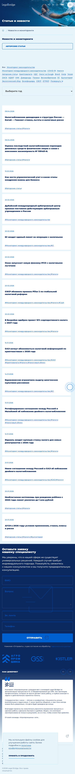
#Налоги (26, 128)
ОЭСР (38, 81)
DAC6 (4, 78)
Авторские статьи (15, 46)
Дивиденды (26, 78)
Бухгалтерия (66, 78)
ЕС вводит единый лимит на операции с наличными (34, 237)
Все (3, 67)
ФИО (8, 580)
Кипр (63, 74)
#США (61, 303)
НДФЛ (11, 78)
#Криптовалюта (12, 362)
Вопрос (9, 591)
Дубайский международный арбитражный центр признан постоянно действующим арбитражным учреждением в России (32, 209)
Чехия (70, 74)
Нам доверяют (10, 672)
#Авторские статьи (13, 128)
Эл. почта (10, 615)
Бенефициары (28, 81)
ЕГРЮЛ (46, 81)
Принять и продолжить (21, 756)
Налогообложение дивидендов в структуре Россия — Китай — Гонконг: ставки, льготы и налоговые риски (34, 118)
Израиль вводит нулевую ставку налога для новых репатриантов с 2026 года (33, 441)
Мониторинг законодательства (21, 67)
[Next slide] (70, 671)
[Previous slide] (63, 671)
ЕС (58, 78)
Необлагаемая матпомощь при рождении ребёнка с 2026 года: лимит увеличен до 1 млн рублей (34, 498)
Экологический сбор (11, 81)
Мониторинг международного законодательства (24, 71)
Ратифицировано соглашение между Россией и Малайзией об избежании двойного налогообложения (35, 410)
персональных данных (61, 646)
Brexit (57, 74)
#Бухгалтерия (36, 537)
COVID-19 (52, 71)
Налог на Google (46, 74)
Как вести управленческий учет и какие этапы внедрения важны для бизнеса (31, 178)
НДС (36, 74)
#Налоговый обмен (36, 362)
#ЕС (52, 245)
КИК (17, 78)
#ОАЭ (52, 360)
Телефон (10, 626)
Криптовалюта (25, 74)
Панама (36, 78)
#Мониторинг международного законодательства (27, 220)
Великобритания (48, 78)
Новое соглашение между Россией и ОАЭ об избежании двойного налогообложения (36, 470)
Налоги (60, 71)
